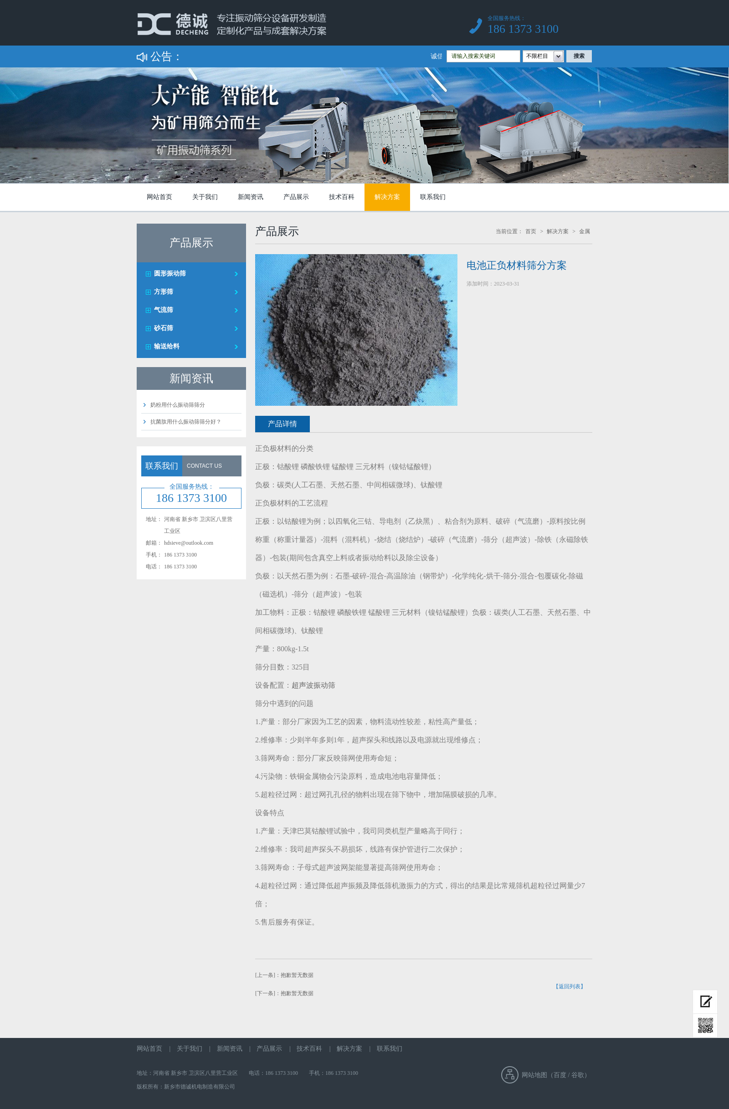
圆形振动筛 (170, 273)
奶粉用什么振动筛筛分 (177, 405)
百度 (560, 1075)
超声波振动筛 (313, 685)
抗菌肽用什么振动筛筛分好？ (185, 422)
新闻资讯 (250, 197)
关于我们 (205, 197)
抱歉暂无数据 (297, 975)
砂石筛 (163, 328)
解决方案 (387, 197)
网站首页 (159, 197)
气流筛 (163, 310)
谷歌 (577, 1075)
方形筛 (163, 291)
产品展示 (296, 197)
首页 (530, 231)
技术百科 (341, 197)
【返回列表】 (569, 986)
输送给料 (167, 346)
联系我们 (433, 197)
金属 (584, 231)
